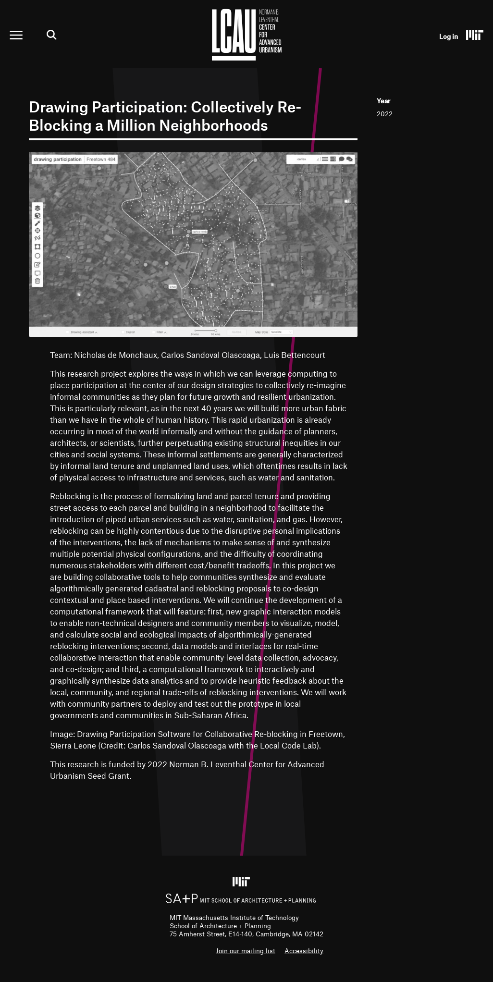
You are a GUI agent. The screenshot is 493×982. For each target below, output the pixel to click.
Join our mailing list (245, 950)
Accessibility (303, 950)
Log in (448, 36)
